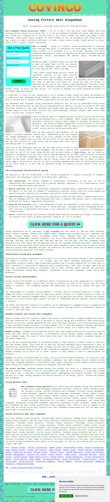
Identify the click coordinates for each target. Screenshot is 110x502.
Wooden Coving (55, 448)
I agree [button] (62, 496)
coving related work (39, 405)
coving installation (60, 175)
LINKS (79, 14)
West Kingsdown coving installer (35, 97)
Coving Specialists (74, 452)
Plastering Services (25, 464)
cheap (38, 137)
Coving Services (26, 461)
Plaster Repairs (65, 461)
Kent (69, 405)
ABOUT (85, 14)
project (8, 444)
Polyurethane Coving (73, 448)
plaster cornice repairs (64, 396)
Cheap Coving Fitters (15, 450)
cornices (73, 110)
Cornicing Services (88, 454)
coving (13, 35)
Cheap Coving (55, 450)
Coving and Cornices (37, 450)
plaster (75, 56)
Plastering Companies (45, 461)
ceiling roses (18, 113)
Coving (8, 459)
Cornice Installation (37, 448)
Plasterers (53, 483)
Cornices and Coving (36, 454)
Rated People (80, 152)
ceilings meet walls (47, 49)
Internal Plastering (84, 461)
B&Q (14, 161)
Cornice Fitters (18, 448)
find (12, 418)
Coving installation (14, 231)
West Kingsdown (52, 231)
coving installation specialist (49, 103)
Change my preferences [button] (81, 496)
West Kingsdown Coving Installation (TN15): (25, 31)
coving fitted (95, 38)
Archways (48, 347)
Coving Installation (71, 459)
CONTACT (91, 14)
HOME (74, 14)
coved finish (50, 100)
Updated (35, 483)
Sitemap (7, 483)
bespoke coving (81, 386)
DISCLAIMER (100, 14)
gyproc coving (97, 393)
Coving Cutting (85, 450)
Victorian (72, 66)
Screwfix (9, 166)
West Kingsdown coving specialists (36, 386)
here (61, 441)
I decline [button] (69, 496)
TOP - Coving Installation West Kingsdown (24, 468)
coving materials (58, 207)
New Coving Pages (16, 483)
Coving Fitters (55, 454)
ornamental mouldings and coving (73, 33)
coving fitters (45, 245)
